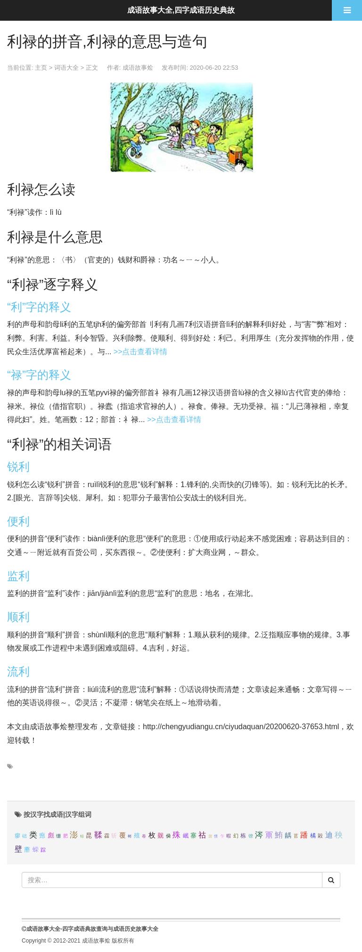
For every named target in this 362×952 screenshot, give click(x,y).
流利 (18, 671)
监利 (18, 576)
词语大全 (66, 67)
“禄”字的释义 (39, 374)
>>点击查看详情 (141, 352)
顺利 (18, 616)
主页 (41, 67)
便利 (18, 521)
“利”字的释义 (39, 307)
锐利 (18, 466)
